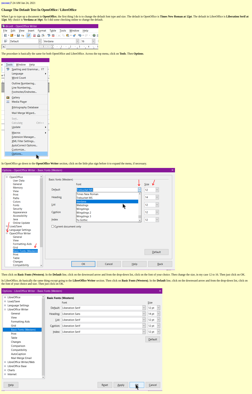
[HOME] (5, 3)
